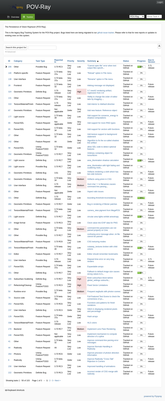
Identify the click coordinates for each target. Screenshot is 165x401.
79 (9, 298)
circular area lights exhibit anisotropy (103, 217)
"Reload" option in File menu (99, 73)
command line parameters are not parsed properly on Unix (101, 229)
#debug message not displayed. (101, 85)
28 (9, 85)
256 (9, 242)
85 (9, 191)
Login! (160, 2)
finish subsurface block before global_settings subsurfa (100, 279)
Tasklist (30, 17)
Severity (81, 61)
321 (9, 198)
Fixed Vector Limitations (97, 285)
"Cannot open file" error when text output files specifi (101, 67)
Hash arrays (92, 316)
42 (9, 229)
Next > (58, 380)
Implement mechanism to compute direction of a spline (102, 335)
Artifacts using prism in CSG (99, 179)
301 (9, 273)
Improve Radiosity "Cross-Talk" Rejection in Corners (100, 360)
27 (9, 135)
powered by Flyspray (153, 396)
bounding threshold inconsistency (101, 198)
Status (126, 61)
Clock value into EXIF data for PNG (102, 223)
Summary (92, 61)
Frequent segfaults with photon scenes (103, 291)
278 (9, 329)
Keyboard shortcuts (14, 390)
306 (9, 279)
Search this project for (16, 47)
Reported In (58, 61)
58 (9, 148)
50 (9, 291)
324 (9, 92)
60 (9, 179)
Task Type (40, 61)
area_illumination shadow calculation (103, 160)
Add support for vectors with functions (103, 129)
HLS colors (92, 323)
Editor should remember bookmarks (102, 254)
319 (9, 104)
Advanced (11, 52)
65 (9, 129)
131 (9, 98)
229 (9, 223)
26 (9, 173)
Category (18, 61)
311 (9, 260)
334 (9, 323)
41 (9, 341)
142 (9, 210)
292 (9, 154)
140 (9, 73)
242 (9, 142)
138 (9, 79)
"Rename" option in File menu (100, 79)
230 (9, 366)
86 (9, 123)
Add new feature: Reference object (102, 110)
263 (9, 304)
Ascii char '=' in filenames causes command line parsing (101, 185)
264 (9, 354)
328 (9, 185)
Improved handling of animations (101, 366)
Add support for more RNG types (101, 123)
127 (9, 266)
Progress (141, 61)
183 (9, 248)
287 (9, 160)
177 (9, 117)
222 (9, 373)
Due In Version (151, 61)
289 (9, 166)
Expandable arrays (95, 266)
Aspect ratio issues (95, 191)
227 (9, 285)
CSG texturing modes (96, 242)
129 (9, 316)
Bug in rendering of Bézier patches (102, 204)
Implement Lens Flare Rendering (101, 329)
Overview (15, 17)
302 (9, 235)
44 (9, 348)
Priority (70, 61)
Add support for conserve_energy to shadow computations (102, 116)
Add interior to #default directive (101, 104)
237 (9, 310)
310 (9, 254)
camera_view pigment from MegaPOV (103, 210)
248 (9, 335)
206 (9, 67)
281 (9, 204)
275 (9, 217)
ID (9, 61)
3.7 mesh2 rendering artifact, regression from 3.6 (99, 92)
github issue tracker (105, 33)
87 (9, 110)
